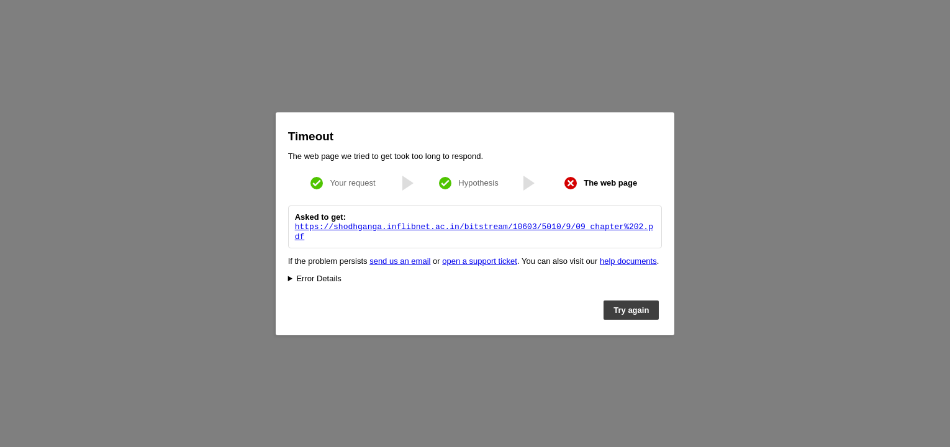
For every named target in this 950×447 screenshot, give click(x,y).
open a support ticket (479, 262)
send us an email (399, 262)
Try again (631, 311)
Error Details (318, 279)
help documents (628, 262)
